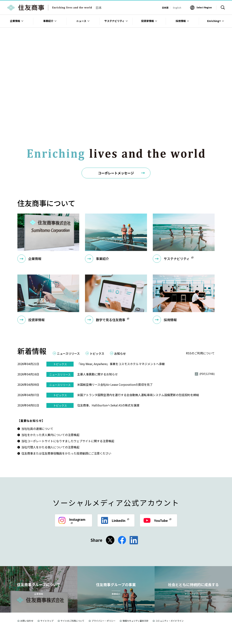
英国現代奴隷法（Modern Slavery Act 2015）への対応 (96, 603)
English (177, 7)
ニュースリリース (68, 332)
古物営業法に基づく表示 (32, 603)
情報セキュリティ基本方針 (135, 599)
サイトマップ (46, 599)
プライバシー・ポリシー (103, 599)
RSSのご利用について (200, 332)
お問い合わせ (26, 599)
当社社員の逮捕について (37, 407)
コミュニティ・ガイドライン (170, 599)
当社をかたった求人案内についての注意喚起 (50, 413)
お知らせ (120, 332)
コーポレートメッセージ (116, 151)
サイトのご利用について (72, 599)
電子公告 (55, 603)
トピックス (97, 332)
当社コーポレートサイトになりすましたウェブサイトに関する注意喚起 (67, 419)
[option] (116, 66)
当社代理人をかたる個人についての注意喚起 (50, 425)
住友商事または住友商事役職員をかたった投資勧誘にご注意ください (66, 432)
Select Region (204, 7)
